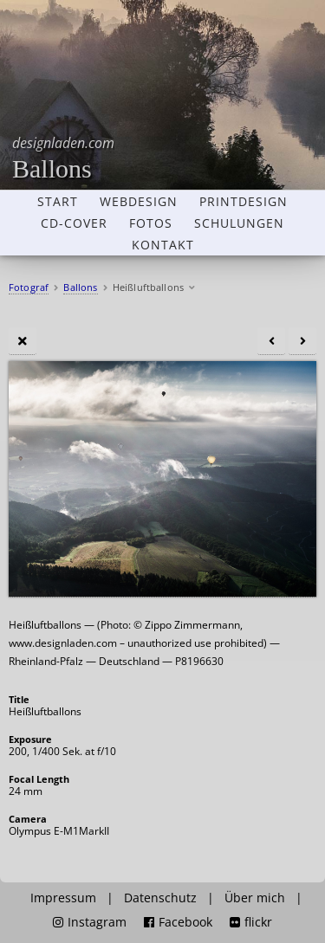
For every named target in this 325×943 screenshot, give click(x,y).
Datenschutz (160, 898)
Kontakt (163, 245)
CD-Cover (74, 223)
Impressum (63, 898)
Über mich (254, 898)
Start (57, 202)
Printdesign (243, 202)
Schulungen (239, 223)
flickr (251, 922)
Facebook (178, 922)
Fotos (150, 223)
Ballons (63, 158)
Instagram (90, 922)
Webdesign (139, 202)
